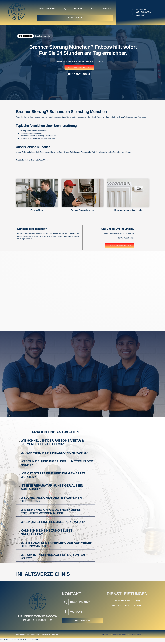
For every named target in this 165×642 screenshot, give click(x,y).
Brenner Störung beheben (82, 210)
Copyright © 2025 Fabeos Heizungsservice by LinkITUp (37, 635)
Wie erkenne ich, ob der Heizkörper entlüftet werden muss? (51, 511)
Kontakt (107, 8)
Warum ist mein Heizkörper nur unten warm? (53, 556)
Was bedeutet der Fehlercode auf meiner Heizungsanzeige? (56, 544)
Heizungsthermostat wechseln (128, 210)
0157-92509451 (80, 602)
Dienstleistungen (46, 8)
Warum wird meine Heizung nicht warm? (54, 453)
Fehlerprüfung (36, 210)
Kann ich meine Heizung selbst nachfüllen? (46, 532)
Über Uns (78, 8)
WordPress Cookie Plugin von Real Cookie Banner (19, 641)
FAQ (64, 8)
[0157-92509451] (66, 602)
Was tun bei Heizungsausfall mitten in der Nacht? (57, 463)
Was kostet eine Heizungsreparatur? (53, 522)
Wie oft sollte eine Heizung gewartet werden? (53, 475)
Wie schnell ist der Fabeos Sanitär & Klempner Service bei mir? (52, 442)
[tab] (55, 442)
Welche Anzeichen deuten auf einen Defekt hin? (51, 499)
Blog (93, 8)
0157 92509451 (41, 160)
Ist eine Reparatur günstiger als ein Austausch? (52, 487)
